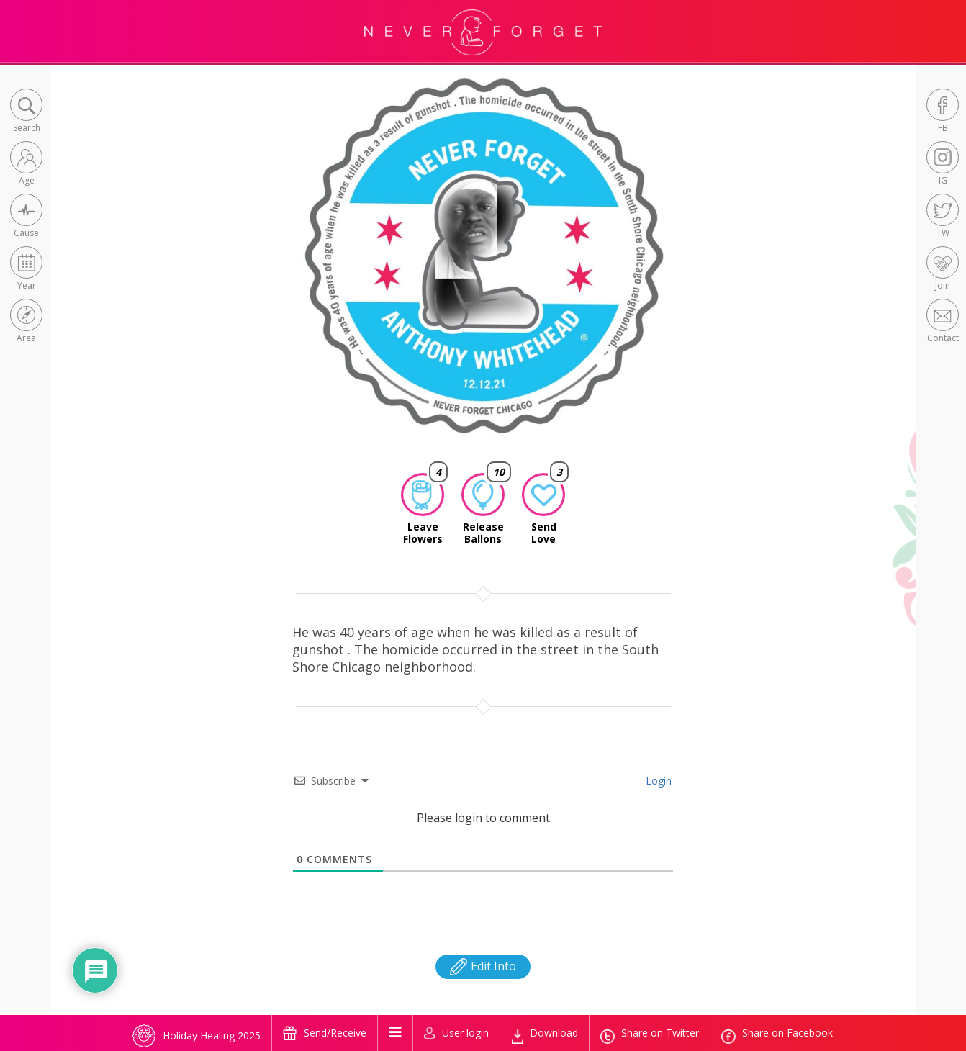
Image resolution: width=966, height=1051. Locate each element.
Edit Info (483, 966)
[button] (26, 112)
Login (657, 781)
